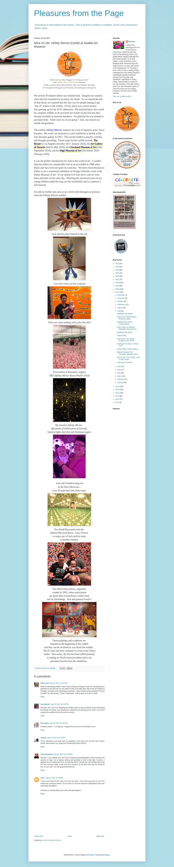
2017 (117, 292)
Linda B (43, 738)
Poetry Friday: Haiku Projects (127, 349)
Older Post (100, 836)
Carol (43, 778)
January (120, 382)
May (119, 370)
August (120, 308)
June (119, 366)
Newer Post (39, 836)
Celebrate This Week (124, 332)
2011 (117, 402)
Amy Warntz (45, 704)
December (121, 295)
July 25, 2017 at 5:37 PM (60, 704)
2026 (117, 264)
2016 (117, 386)
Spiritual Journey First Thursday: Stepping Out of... (128, 353)
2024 (117, 270)
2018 (117, 289)
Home (70, 836)
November (121, 298)
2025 (117, 267)
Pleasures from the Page (79, 13)
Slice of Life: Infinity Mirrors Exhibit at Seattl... (126, 318)
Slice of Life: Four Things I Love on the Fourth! (128, 358)
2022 (117, 276)
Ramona (131, 42)
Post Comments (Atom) (52, 840)
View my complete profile (122, 96)
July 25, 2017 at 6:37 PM (58, 723)
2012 (117, 399)
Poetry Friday (122, 335)
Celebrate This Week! (125, 314)
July (119, 311)
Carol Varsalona (47, 754)
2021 (117, 279)
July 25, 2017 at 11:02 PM (63, 754)
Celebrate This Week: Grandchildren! (125, 323)
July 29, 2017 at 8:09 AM (54, 778)
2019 (117, 286)
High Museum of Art (70, 150)
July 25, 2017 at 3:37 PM (58, 683)
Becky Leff (45, 683)
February (120, 379)
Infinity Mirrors (54, 130)
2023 (117, 273)
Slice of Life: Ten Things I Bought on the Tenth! (126, 340)
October (120, 301)
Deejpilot (91, 855)
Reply (43, 697)
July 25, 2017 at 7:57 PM (56, 738)
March (119, 376)
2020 (117, 283)
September (121, 305)
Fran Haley (45, 723)
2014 (117, 393)
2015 (117, 390)
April (119, 373)
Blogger (107, 855)
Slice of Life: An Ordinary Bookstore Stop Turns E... (127, 328)
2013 (117, 396)
